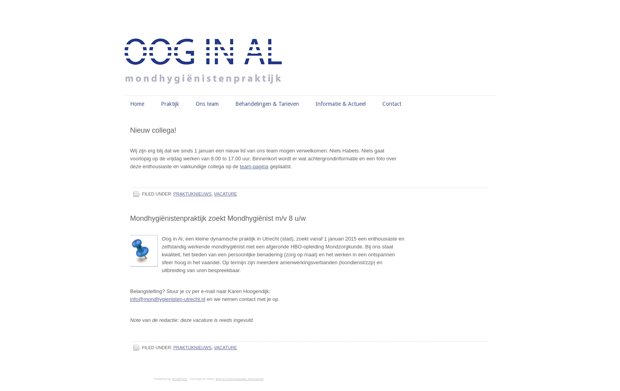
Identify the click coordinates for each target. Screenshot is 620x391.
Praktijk (170, 104)
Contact (391, 104)
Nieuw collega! (153, 130)
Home (137, 104)
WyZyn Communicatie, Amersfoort (239, 379)
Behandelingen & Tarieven (267, 104)
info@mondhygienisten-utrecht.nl (167, 299)
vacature (225, 194)
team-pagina (254, 166)
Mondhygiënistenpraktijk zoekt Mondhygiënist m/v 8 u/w (218, 218)
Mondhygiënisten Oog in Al (314, 41)
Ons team (207, 104)
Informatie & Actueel (341, 104)
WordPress (179, 379)
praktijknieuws (192, 194)
